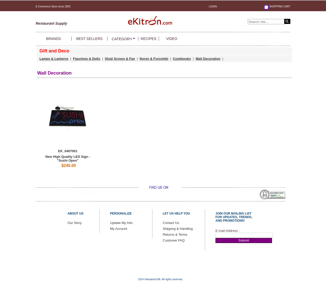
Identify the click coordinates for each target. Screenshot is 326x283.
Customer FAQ (174, 240)
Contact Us (171, 223)
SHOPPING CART (279, 6)
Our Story (74, 223)
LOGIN (213, 6)
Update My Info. (121, 223)
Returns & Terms (175, 234)
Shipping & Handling (178, 229)
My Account (118, 229)
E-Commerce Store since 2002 (53, 6)
